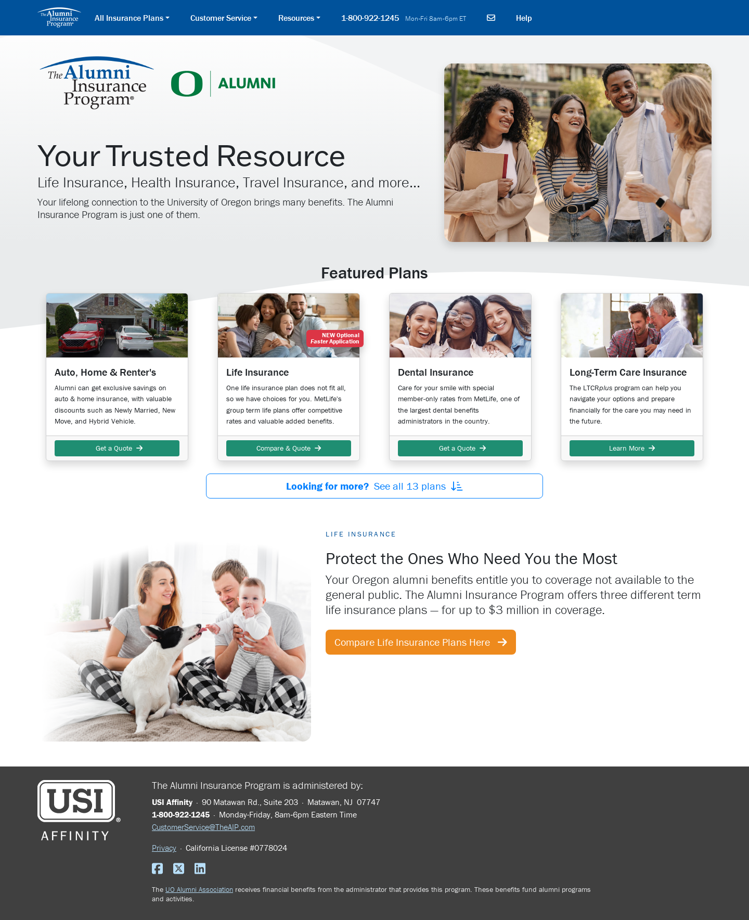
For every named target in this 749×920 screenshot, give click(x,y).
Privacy (164, 847)
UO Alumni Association (199, 889)
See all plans (374, 485)
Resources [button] (296, 17)
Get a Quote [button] (117, 448)
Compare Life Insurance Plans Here (420, 641)
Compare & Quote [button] (288, 448)
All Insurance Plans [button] (129, 17)
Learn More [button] (632, 448)
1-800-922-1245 (403, 17)
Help (524, 17)
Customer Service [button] (220, 17)
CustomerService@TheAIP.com (203, 827)
